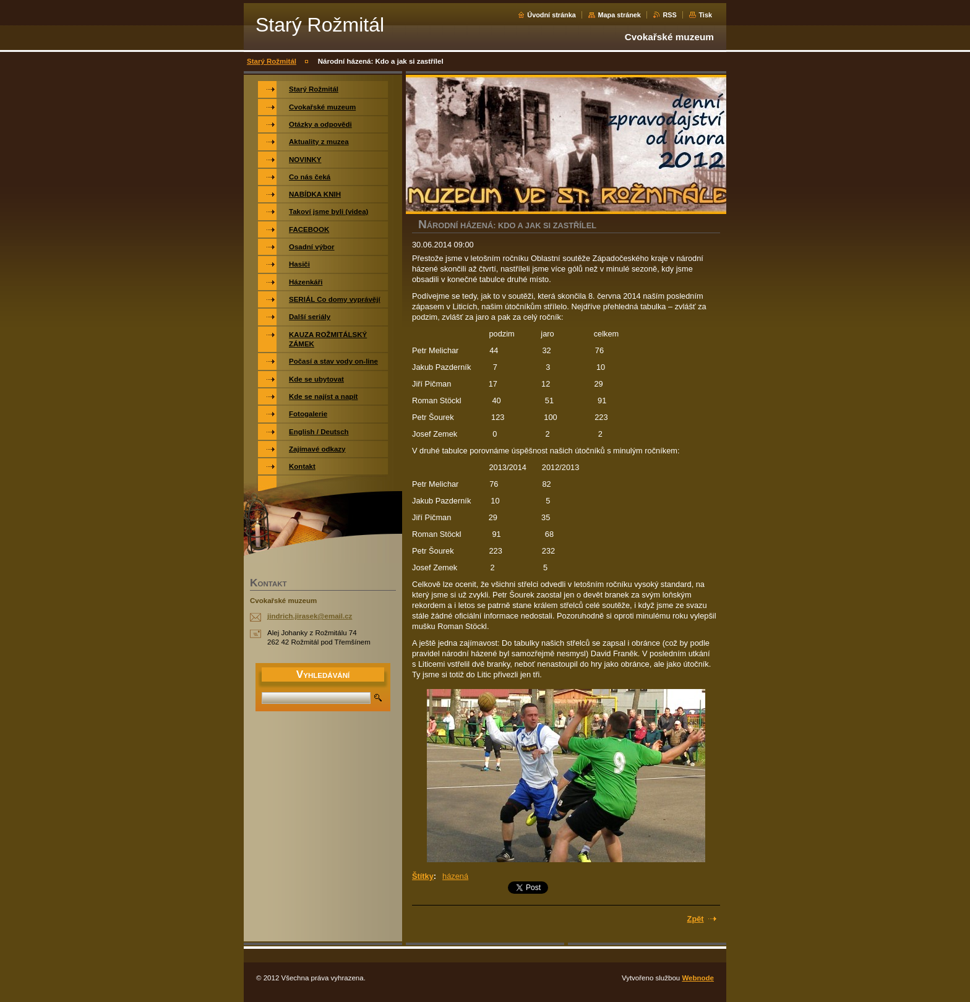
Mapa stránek (619, 15)
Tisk (705, 15)
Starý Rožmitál (271, 61)
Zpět (695, 918)
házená (455, 876)
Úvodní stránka (551, 15)
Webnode (698, 978)
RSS (669, 15)
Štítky (423, 876)
